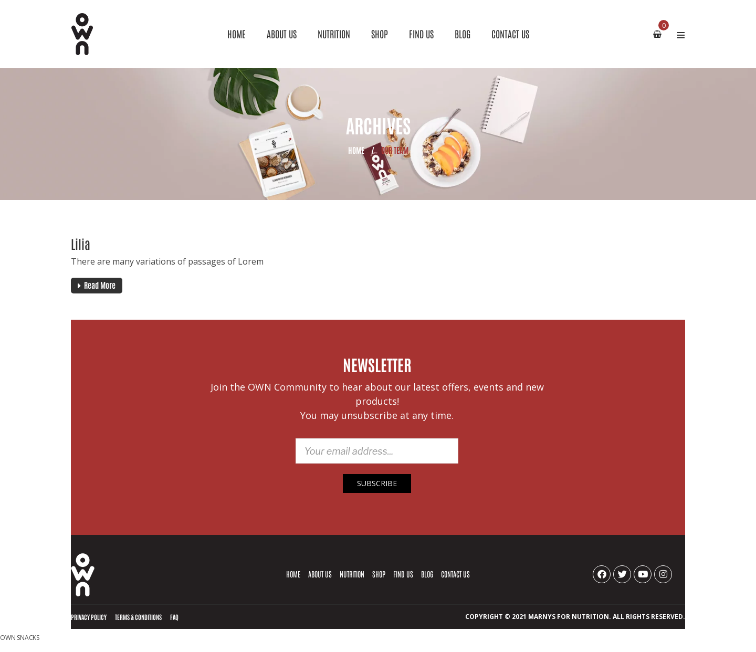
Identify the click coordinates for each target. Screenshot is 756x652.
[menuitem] (236, 34)
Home (356, 150)
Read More (100, 285)
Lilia (80, 243)
